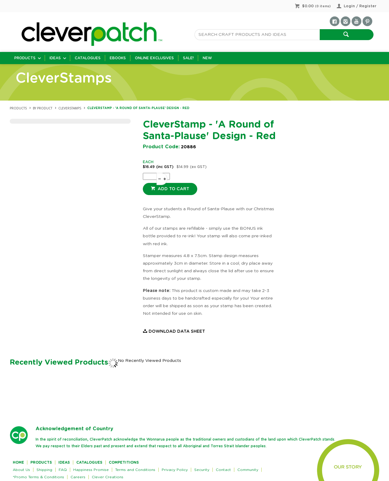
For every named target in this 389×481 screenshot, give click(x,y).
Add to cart (173, 189)
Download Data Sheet (177, 331)
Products (25, 58)
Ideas (55, 58)
